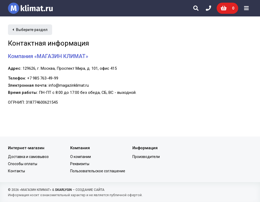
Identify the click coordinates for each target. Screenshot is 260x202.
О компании (80, 157)
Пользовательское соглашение (97, 171)
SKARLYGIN (63, 190)
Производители (146, 157)
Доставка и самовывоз (28, 157)
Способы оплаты (22, 164)
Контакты (16, 171)
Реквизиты (79, 164)
